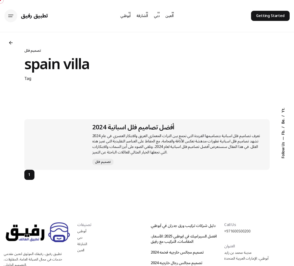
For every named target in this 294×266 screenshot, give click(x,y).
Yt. (283, 110)
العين (80, 250)
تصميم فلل (32, 50)
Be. (283, 121)
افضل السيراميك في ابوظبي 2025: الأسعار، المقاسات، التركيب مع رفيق (184, 239)
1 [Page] (29, 174)
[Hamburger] (10, 15)
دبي (79, 237)
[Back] (10, 42)
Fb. (283, 132)
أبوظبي (81, 231)
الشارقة (82, 244)
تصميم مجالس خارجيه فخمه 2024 (177, 252)
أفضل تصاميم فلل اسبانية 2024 (133, 127)
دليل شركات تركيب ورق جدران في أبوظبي (183, 226)
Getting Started (270, 16)
